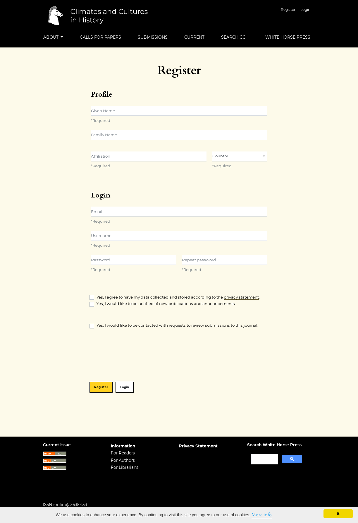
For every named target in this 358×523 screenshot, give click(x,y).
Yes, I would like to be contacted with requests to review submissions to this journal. (177, 325)
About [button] (51, 37)
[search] (264, 459)
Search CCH (235, 37)
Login (305, 9)
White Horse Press (287, 37)
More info (262, 515)
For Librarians (124, 467)
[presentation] (134, 355)
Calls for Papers (100, 37)
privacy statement (241, 297)
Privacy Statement (198, 446)
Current (194, 37)
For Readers (123, 453)
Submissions (153, 37)
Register (288, 9)
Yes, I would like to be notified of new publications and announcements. (166, 303)
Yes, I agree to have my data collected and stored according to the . (178, 297)
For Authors (123, 460)
